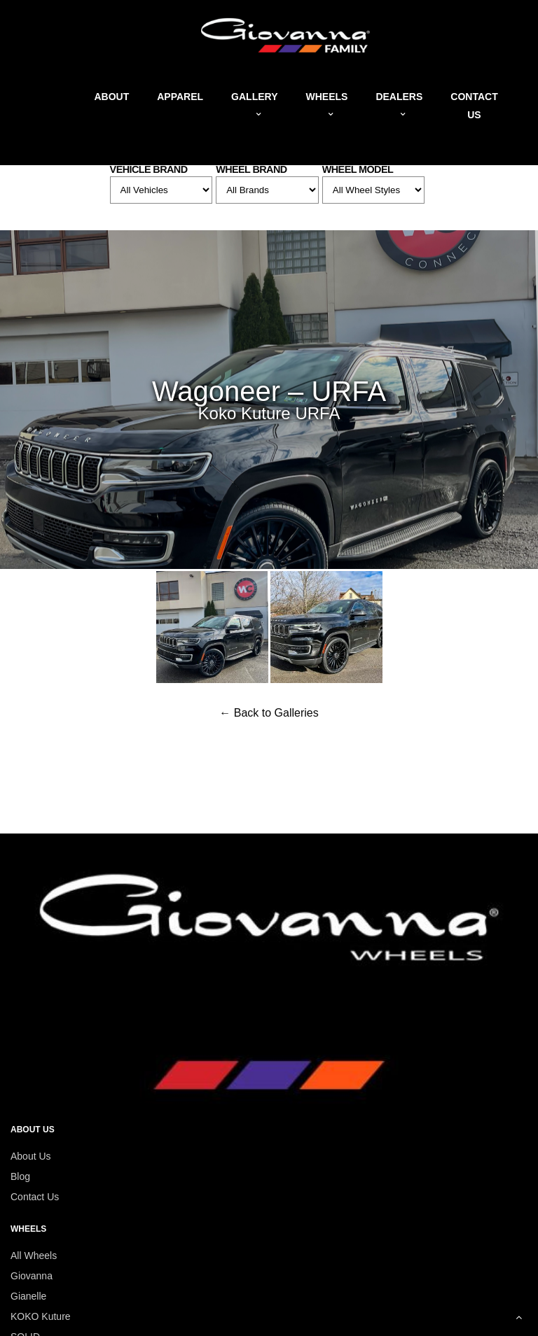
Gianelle (28, 1296)
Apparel (180, 96)
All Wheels (34, 1255)
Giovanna (32, 1275)
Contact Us (35, 1196)
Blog (20, 1176)
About (111, 96)
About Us (31, 1156)
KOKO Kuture (41, 1316)
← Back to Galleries (268, 713)
